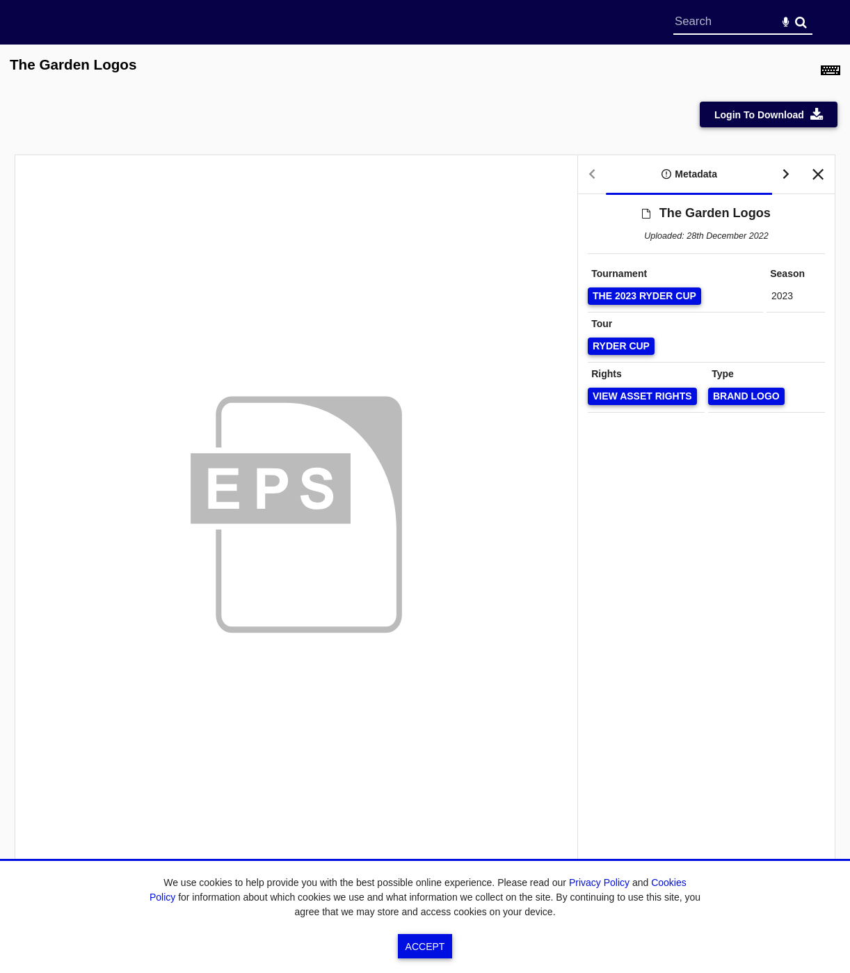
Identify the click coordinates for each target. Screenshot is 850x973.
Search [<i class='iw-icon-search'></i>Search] (801, 22)
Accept (425, 946)
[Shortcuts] (830, 72)
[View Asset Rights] (642, 396)
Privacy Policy (599, 882)
